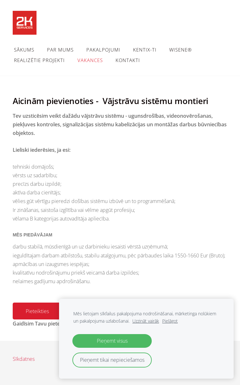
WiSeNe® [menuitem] (180, 49)
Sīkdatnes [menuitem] (24, 358)
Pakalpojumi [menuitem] (103, 49)
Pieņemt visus (112, 340)
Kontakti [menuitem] (128, 60)
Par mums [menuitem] (60, 49)
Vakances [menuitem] (90, 60)
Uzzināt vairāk (145, 321)
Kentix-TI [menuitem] (145, 49)
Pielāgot (170, 321)
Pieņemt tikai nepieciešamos (112, 359)
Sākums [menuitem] (24, 49)
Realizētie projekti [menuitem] (39, 60)
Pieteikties (37, 311)
